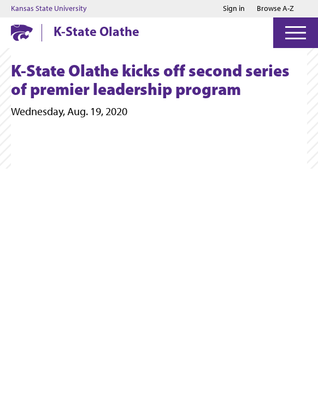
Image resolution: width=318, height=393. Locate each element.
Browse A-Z (275, 8)
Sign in (234, 8)
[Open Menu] (295, 32)
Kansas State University (49, 8)
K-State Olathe (96, 31)
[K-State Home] (22, 32)
